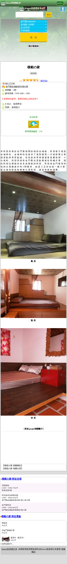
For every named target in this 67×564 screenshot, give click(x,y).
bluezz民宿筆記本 (11, 3)
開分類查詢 (33, 46)
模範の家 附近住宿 (12, 478)
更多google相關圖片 (33, 429)
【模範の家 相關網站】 (12, 465)
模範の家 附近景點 (11, 516)
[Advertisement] (33, 55)
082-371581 (10, 83)
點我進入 (16, 107)
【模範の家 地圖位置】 (12, 468)
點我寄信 (17, 104)
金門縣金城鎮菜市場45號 (17, 86)
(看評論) (44, 81)
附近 (61, 3)
